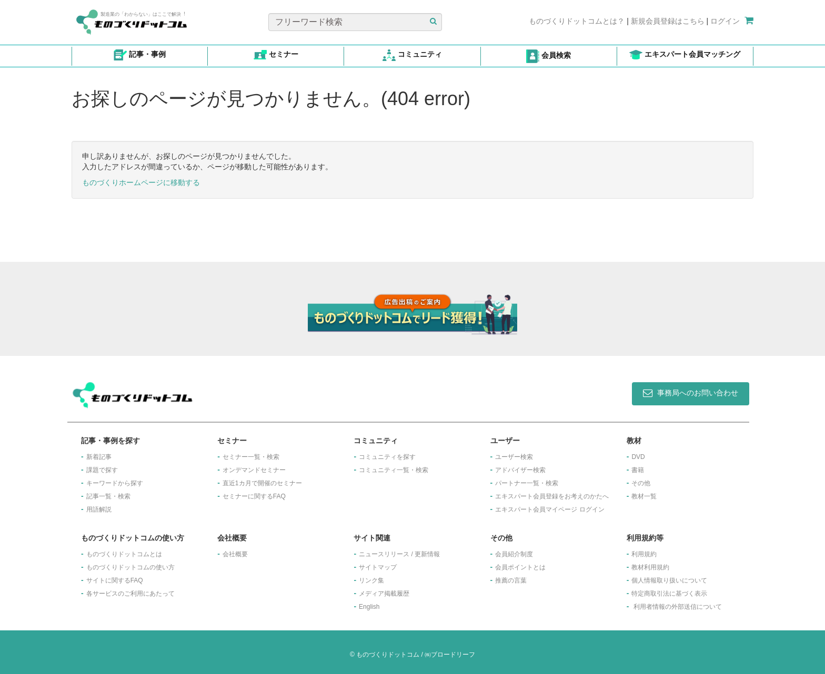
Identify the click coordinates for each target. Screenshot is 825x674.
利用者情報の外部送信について (677, 606)
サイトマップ (378, 567)
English (369, 606)
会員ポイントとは (520, 567)
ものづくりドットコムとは (124, 554)
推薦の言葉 (511, 580)
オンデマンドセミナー (254, 470)
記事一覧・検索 (108, 496)
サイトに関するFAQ (114, 580)
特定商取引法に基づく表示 (669, 593)
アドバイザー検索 (520, 470)
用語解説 (99, 509)
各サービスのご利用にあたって (130, 593)
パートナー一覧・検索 (526, 483)
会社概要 (235, 554)
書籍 (637, 470)
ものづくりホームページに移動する (141, 182)
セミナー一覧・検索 (251, 457)
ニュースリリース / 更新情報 (399, 554)
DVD (638, 457)
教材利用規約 (650, 567)
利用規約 (644, 554)
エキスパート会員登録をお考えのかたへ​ (552, 496)
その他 (640, 483)
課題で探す (102, 470)
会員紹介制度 (514, 554)
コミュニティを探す (387, 457)
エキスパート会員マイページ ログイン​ (549, 509)
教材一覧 (644, 496)
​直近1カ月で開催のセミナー (262, 483)
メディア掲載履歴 (384, 593)
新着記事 (99, 457)
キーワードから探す (114, 483)
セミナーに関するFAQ (254, 496)
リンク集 (371, 580)
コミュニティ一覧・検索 (393, 470)
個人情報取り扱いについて (669, 580)
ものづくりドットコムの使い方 (130, 567)
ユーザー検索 (514, 457)
